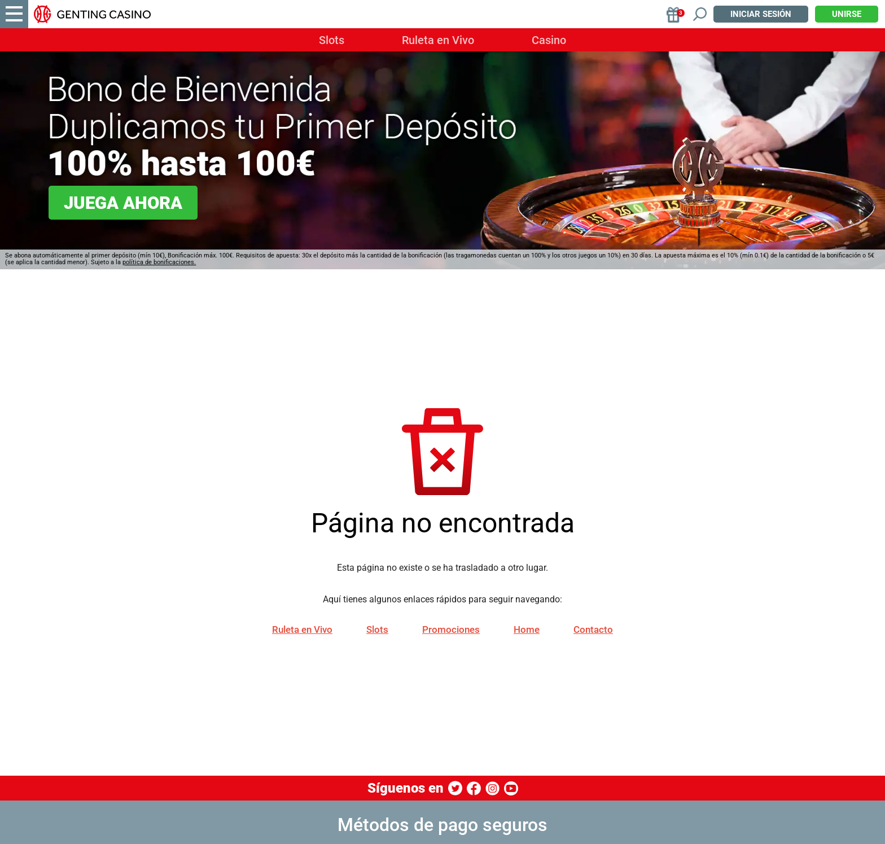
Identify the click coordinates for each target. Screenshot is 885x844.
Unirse (846, 14)
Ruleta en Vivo (438, 40)
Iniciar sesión (760, 14)
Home (527, 629)
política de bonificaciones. (159, 262)
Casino (549, 40)
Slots (331, 40)
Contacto (593, 629)
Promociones (451, 629)
